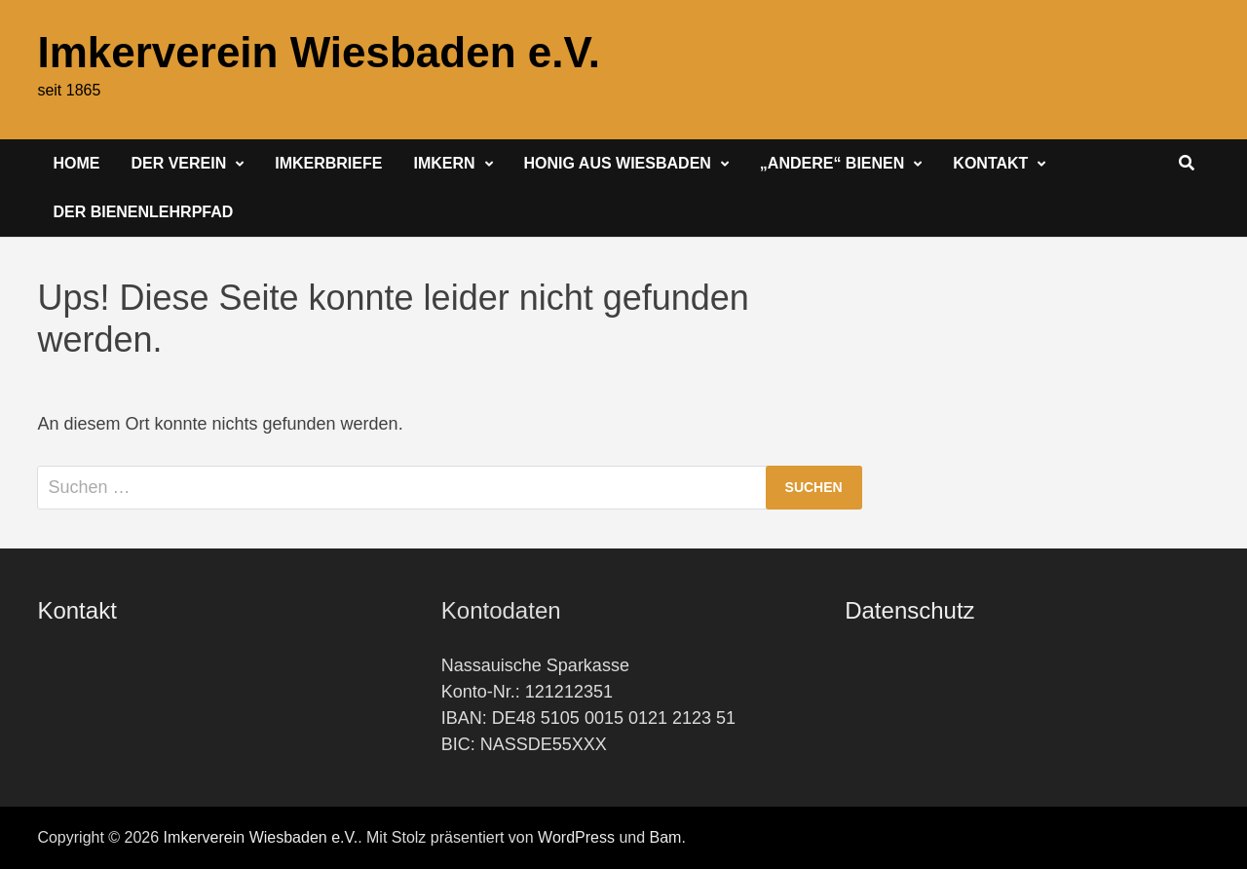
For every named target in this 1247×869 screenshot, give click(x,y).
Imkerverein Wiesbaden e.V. (318, 52)
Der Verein (178, 163)
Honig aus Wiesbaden (617, 163)
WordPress (576, 837)
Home (76, 163)
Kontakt (990, 163)
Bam (666, 837)
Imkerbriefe (328, 163)
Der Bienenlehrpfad (143, 212)
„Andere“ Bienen (832, 163)
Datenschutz (909, 610)
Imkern (443, 163)
